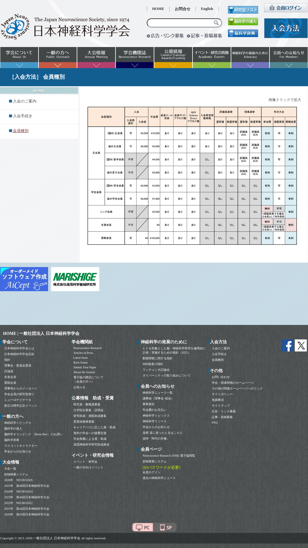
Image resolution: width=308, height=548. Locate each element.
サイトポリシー (222, 394)
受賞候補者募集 (83, 421)
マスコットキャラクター (20, 445)
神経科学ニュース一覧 (158, 392)
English (207, 9)
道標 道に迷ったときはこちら (163, 432)
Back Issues (80, 362)
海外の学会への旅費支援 (89, 433)
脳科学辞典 (11, 440)
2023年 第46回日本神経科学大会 (26, 497)
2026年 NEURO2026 (18, 480)
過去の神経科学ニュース (159, 478)
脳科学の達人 (13, 428)
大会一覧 (10, 468)
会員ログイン (152, 472)
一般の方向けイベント (88, 467)
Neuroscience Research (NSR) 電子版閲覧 (169, 455)
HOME (158, 9)
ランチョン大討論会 (156, 369)
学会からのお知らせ (17, 451)
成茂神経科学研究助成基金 (91, 444)
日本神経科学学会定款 (19, 354)
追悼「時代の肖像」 (156, 438)
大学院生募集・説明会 (88, 410)
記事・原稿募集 (222, 417)
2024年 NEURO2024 (18, 491)
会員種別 (218, 359)
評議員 (8, 371)
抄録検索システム (16, 474)
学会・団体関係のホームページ (233, 382)
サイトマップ (221, 405)
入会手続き (22, 116)
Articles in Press (83, 352)
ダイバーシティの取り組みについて (167, 375)
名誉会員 (10, 377)
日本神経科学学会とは (19, 348)
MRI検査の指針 (153, 364)
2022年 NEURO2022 (18, 503)
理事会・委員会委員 (17, 365)
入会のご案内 (24, 101)
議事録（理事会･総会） (158, 398)
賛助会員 (10, 382)
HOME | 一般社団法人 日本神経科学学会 (41, 333)
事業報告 (149, 404)
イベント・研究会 (85, 461)
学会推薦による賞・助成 (89, 438)
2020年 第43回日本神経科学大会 (26, 514)
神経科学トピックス (17, 422)
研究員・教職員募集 (86, 404)
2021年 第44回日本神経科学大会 (26, 508)
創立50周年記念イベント (20, 405)
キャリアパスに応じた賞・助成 (94, 427)
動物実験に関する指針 (158, 358)
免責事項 (218, 400)
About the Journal (84, 372)
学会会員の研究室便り (19, 394)
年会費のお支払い (155, 409)
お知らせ (79, 387)
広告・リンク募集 (224, 411)
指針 (7, 359)
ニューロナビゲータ (17, 400)
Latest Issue (80, 357)
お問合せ (182, 9)
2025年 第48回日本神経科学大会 (26, 485)
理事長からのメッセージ (20, 388)
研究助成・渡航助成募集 (89, 415)
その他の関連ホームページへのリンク (237, 388)
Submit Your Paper (84, 367)
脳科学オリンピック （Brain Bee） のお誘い (33, 434)
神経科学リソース (155, 421)
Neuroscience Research (87, 348)
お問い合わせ (221, 377)
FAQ (214, 422)
